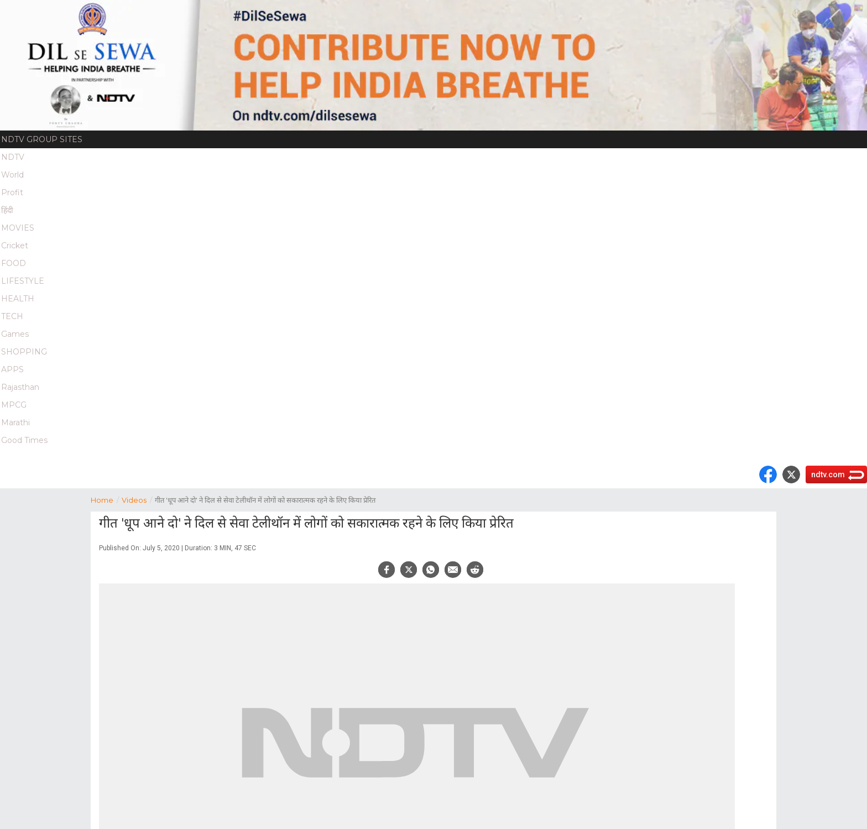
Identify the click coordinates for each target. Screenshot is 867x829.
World (12, 175)
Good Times (24, 440)
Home (106, 499)
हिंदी (7, 210)
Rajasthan (20, 387)
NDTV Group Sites (41, 139)
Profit (12, 192)
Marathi (15, 422)
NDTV (12, 157)
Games (15, 334)
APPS (12, 369)
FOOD (13, 263)
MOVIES (17, 228)
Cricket (14, 246)
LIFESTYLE (22, 281)
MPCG (14, 405)
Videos (138, 499)
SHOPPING (24, 352)
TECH (12, 316)
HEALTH (17, 299)
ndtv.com (828, 474)
